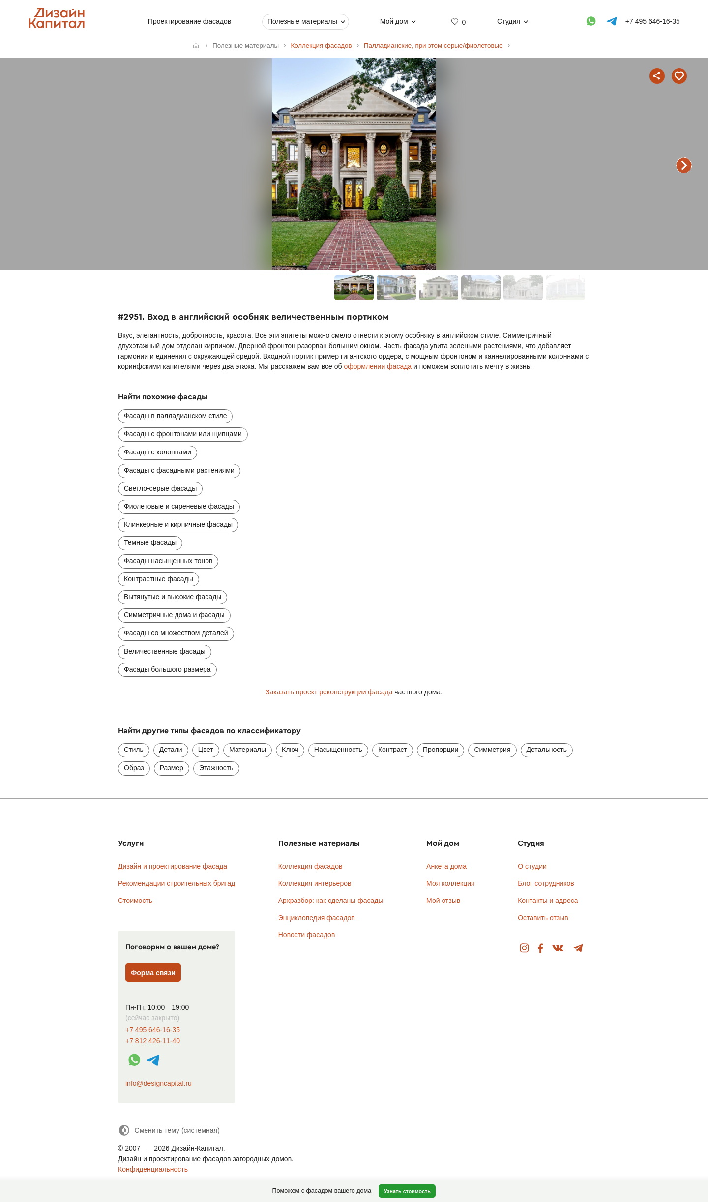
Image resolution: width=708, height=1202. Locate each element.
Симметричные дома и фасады (174, 615)
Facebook (540, 948)
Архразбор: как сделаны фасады (331, 900)
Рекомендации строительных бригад (176, 883)
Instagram (524, 948)
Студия (508, 21)
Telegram (578, 948)
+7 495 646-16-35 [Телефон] (652, 21)
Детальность (547, 749)
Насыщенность (338, 749)
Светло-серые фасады (160, 488)
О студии (532, 866)
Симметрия (492, 749)
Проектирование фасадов (189, 21)
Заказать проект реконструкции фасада (329, 692)
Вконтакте (558, 948)
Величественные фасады (165, 651)
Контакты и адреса (548, 900)
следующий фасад (684, 165)
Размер (171, 768)
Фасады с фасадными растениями (179, 470)
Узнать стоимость (407, 1191)
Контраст (392, 749)
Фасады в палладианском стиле (175, 416)
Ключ (290, 749)
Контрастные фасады (158, 579)
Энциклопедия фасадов (316, 918)
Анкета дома (446, 866)
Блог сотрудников (546, 883)
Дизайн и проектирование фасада (172, 866)
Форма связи (153, 973)
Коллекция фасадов (310, 866)
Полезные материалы (302, 21)
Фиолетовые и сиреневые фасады (179, 506)
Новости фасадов (306, 935)
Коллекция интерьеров (315, 883)
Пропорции (440, 749)
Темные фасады (150, 542)
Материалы (247, 749)
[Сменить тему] (169, 1130)
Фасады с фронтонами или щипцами (183, 434)
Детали (170, 749)
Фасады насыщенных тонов (168, 561)
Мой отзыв (443, 900)
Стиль (134, 749)
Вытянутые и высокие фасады (172, 597)
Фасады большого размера (167, 669)
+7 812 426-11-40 (152, 1041)
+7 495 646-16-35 (152, 1030)
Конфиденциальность (153, 1169)
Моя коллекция (450, 883)
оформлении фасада (378, 366)
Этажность (216, 768)
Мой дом (394, 21)
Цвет (205, 749)
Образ (134, 768)
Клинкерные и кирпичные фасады (178, 524)
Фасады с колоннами (157, 452)
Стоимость (135, 900)
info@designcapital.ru (158, 1083)
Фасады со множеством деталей (176, 633)
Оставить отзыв (543, 918)
